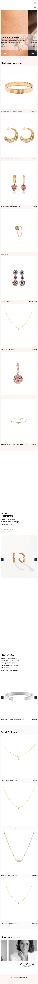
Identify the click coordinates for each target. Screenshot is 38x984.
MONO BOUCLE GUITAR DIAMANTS (10, 158)
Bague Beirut (4, 254)
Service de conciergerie (19, 977)
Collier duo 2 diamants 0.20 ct (10, 780)
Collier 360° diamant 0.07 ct (9, 828)
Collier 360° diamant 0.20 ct (9, 349)
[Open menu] (35, 7)
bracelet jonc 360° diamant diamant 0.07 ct (14, 444)
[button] (35, 3)
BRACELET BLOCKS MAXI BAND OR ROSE (11, 111)
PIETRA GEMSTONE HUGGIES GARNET (10, 206)
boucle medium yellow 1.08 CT (10, 580)
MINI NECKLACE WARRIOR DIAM (9, 875)
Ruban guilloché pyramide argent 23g (12, 719)
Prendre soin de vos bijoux (19, 983)
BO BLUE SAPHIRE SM (6, 301)
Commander (19, 980)
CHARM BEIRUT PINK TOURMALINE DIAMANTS (13, 397)
